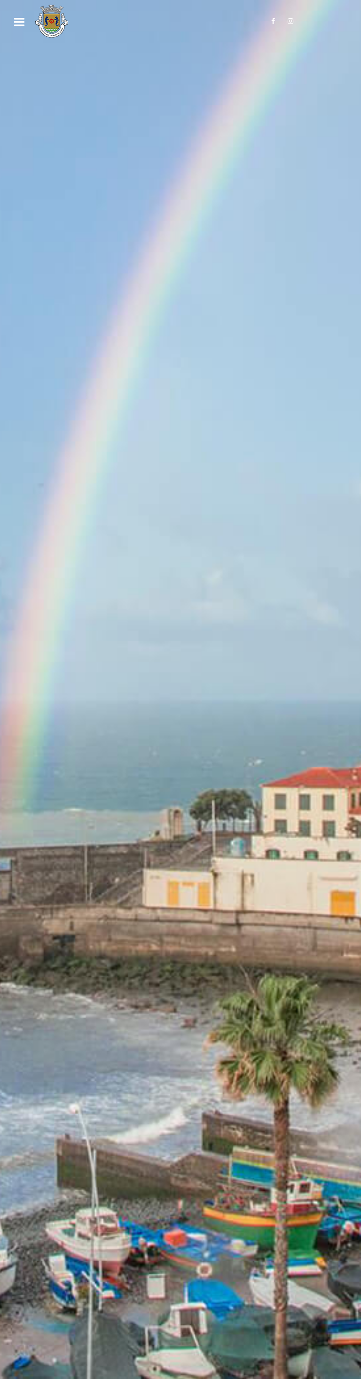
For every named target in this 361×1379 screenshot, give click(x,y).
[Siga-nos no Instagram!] (290, 21)
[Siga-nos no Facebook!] (273, 21)
